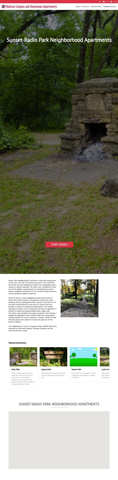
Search (85, 6)
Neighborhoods (109, 6)
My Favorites (95, 6)
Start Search (59, 244)
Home (78, 6)
